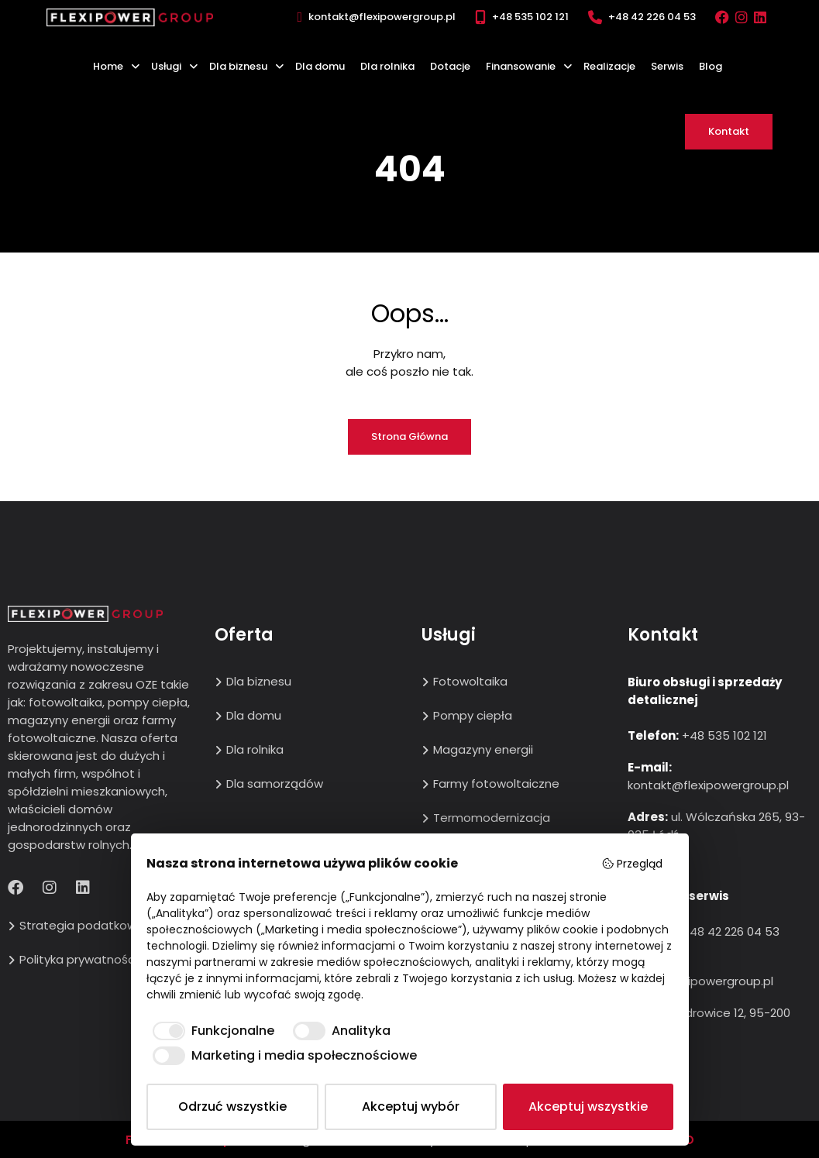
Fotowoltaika (470, 681)
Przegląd (631, 863)
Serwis (667, 66)
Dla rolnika (387, 66)
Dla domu (320, 66)
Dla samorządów (274, 783)
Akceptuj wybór (410, 1106)
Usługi (166, 66)
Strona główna (409, 436)
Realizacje (609, 66)
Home (108, 66)
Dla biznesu (238, 66)
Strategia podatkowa (81, 925)
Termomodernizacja (491, 817)
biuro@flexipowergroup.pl (700, 981)
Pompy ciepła (472, 715)
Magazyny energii (483, 749)
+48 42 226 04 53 (652, 16)
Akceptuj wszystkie (588, 1106)
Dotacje (450, 66)
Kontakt (728, 131)
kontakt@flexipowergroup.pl (382, 16)
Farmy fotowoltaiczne (496, 783)
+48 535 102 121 (530, 16)
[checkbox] (210, 1031)
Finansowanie (521, 66)
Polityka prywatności (78, 959)
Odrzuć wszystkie (232, 1106)
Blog (710, 66)
